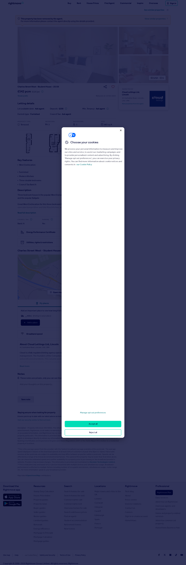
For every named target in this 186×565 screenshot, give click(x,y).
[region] (93, 282)
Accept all (93, 424)
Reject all (93, 432)
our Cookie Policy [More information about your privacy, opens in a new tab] (84, 164)
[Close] (121, 130)
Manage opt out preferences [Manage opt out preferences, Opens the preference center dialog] (93, 412)
